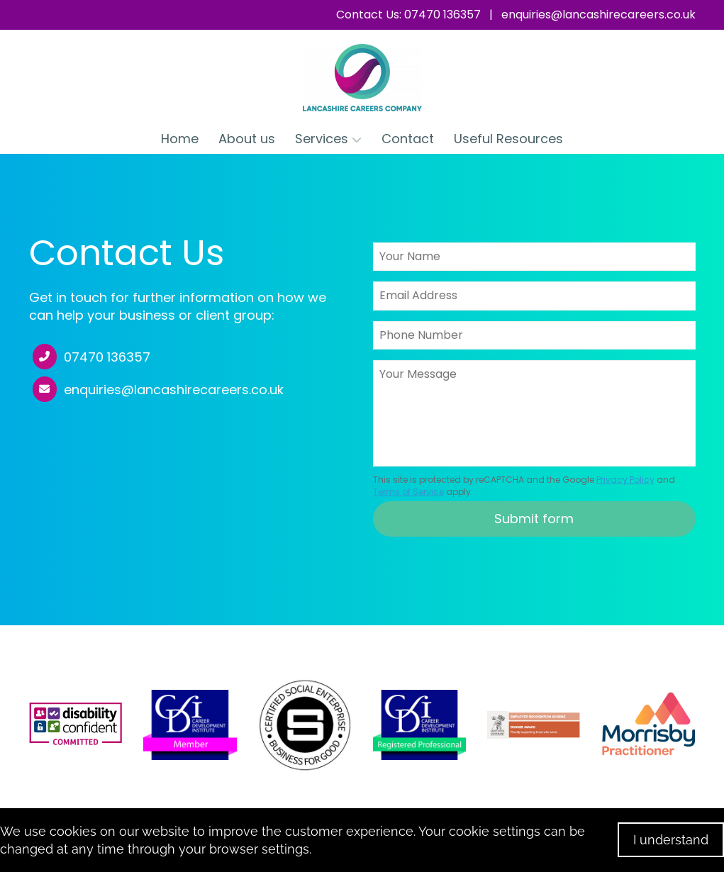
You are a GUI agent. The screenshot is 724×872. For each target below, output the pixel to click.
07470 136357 (107, 357)
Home (180, 138)
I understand (670, 839)
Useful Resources (508, 138)
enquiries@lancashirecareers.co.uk (598, 14)
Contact (408, 138)
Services (328, 138)
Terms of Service (408, 492)
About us (246, 138)
